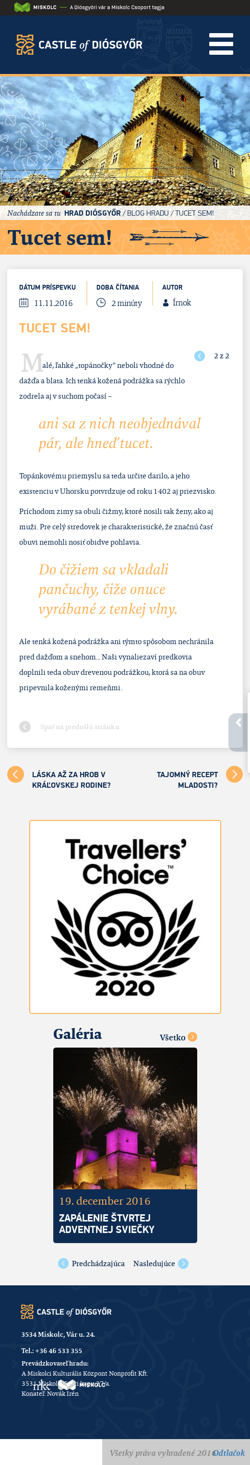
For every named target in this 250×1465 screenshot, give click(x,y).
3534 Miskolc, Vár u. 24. (58, 1334)
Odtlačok (229, 1453)
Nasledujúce (154, 1263)
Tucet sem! (194, 213)
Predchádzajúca (98, 1263)
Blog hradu (148, 213)
